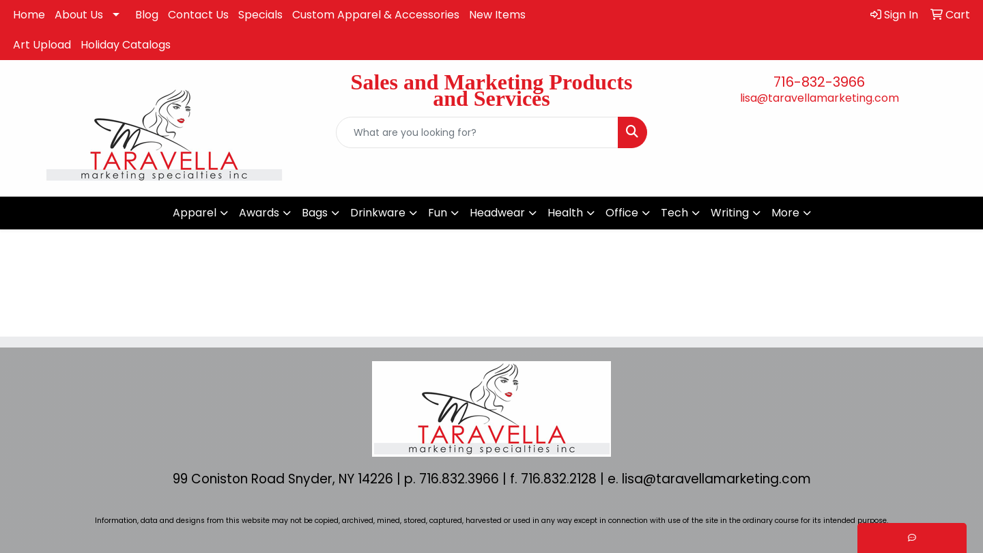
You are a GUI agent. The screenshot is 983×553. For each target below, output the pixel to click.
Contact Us (198, 15)
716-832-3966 (819, 81)
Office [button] (622, 213)
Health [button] (565, 213)
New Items (497, 15)
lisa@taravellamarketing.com (819, 98)
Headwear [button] (497, 213)
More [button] (785, 213)
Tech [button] (674, 213)
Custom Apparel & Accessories (375, 15)
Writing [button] (730, 213)
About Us (79, 15)
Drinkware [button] (377, 213)
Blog (146, 15)
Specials (260, 15)
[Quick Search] (477, 132)
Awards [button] (259, 213)
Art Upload (42, 45)
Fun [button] (437, 213)
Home (29, 15)
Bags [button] (315, 213)
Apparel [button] (194, 213)
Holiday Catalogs (126, 45)
